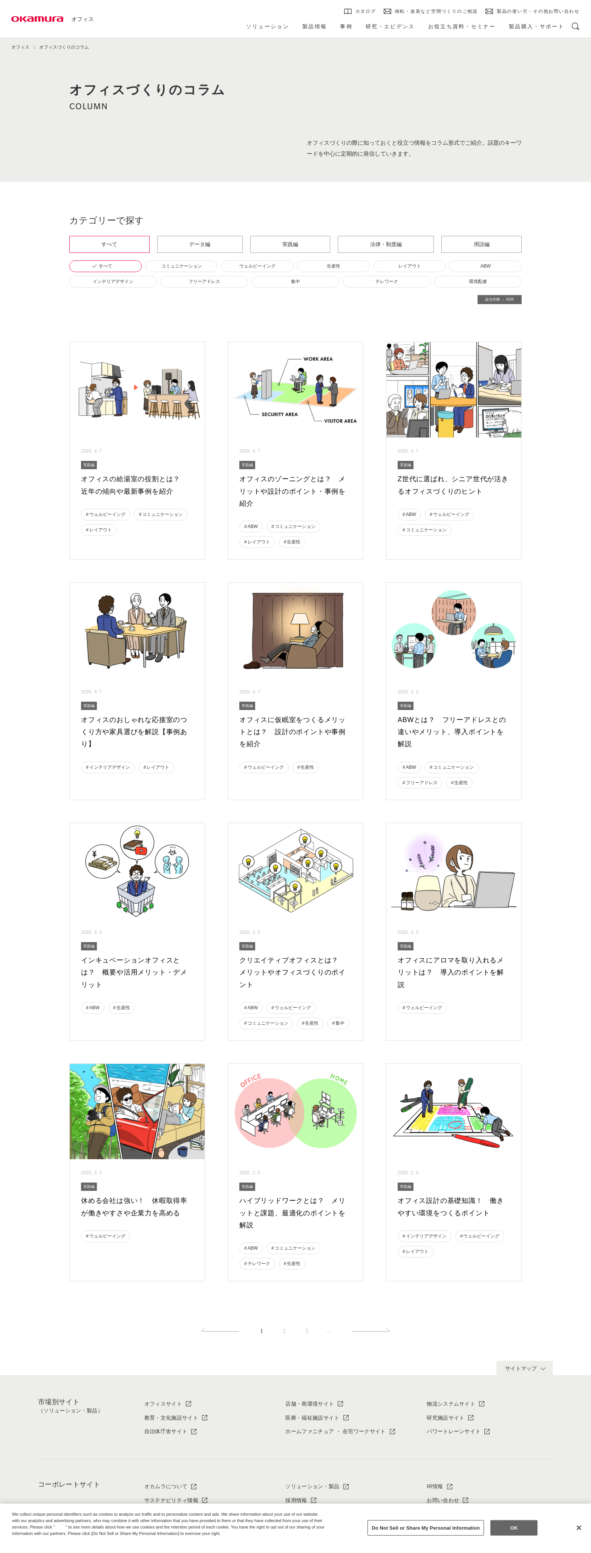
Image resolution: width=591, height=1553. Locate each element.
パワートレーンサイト (454, 1431)
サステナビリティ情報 (171, 1500)
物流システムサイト (451, 1404)
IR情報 (435, 1486)
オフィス (82, 19)
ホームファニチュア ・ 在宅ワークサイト (335, 1431)
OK (514, 1527)
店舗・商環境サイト (309, 1404)
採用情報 (296, 1500)
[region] (295, 1528)
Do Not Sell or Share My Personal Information (426, 1527)
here (61, 1527)
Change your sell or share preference (51, 1546)
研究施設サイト (445, 1418)
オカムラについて (166, 1486)
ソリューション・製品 (312, 1486)
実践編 (89, 465)
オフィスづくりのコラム (64, 47)
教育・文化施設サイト (171, 1418)
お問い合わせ (443, 1500)
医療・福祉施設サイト (312, 1418)
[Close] (579, 1527)
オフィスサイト (163, 1404)
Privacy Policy (28, 1539)
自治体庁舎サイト (166, 1431)
